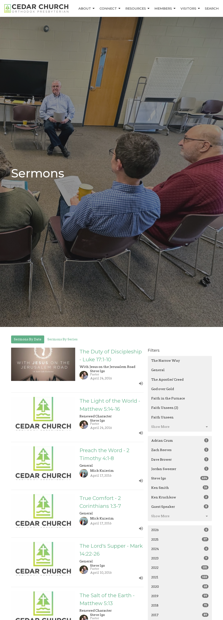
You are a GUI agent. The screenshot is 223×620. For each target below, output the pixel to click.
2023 (179, 558)
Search (212, 8)
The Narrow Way (165, 361)
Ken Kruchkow (179, 497)
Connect (110, 8)
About (86, 8)
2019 (179, 596)
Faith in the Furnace (168, 398)
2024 (179, 549)
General (158, 370)
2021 (179, 577)
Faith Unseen (162, 417)
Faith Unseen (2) (164, 408)
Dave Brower (179, 459)
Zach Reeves (179, 450)
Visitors (190, 8)
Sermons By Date (27, 339)
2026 (179, 530)
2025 (179, 539)
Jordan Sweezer (179, 469)
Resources (137, 8)
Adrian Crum (179, 440)
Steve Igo (179, 478)
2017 (179, 615)
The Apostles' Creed (167, 380)
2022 (179, 567)
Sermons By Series (62, 339)
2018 (179, 605)
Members (165, 8)
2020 (179, 586)
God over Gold (162, 389)
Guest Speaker (179, 506)
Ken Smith (179, 487)
